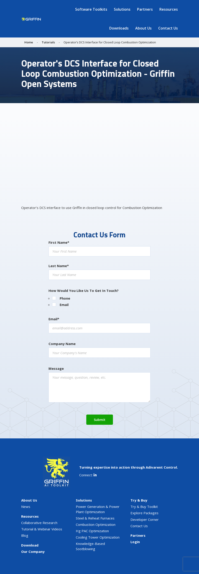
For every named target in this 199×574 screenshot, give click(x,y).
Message (56, 368)
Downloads (119, 28)
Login (135, 541)
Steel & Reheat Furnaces (95, 518)
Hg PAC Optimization (92, 531)
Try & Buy (138, 500)
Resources (168, 9)
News (25, 506)
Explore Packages (144, 513)
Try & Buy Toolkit (144, 506)
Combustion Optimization (95, 524)
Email (64, 304)
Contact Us (168, 28)
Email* (53, 319)
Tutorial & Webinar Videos (41, 529)
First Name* (58, 242)
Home (28, 42)
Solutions (122, 9)
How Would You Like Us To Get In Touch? (83, 290)
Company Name (62, 343)
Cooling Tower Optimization (98, 537)
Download (29, 545)
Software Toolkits (91, 9)
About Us (143, 28)
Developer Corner (144, 519)
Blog (24, 535)
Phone (65, 298)
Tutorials (48, 42)
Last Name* (58, 265)
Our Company (33, 551)
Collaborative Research (39, 522)
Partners (145, 9)
